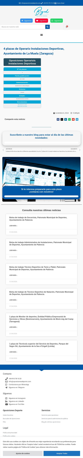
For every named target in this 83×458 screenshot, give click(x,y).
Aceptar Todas (62, 453)
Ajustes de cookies (23, 453)
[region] (41, 447)
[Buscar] (47, 27)
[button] (41, 35)
